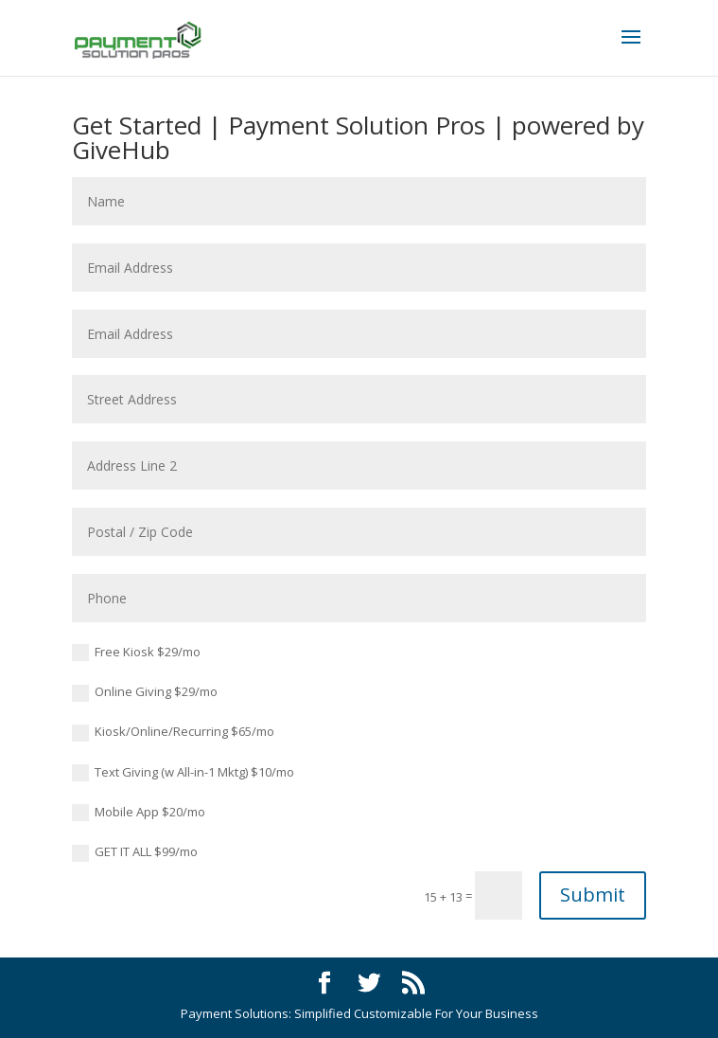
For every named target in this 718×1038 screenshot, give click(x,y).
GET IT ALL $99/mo (135, 852)
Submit (592, 894)
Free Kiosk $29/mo (136, 652)
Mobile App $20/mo (138, 812)
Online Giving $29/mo (145, 692)
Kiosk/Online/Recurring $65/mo (173, 732)
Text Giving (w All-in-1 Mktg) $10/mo (183, 772)
